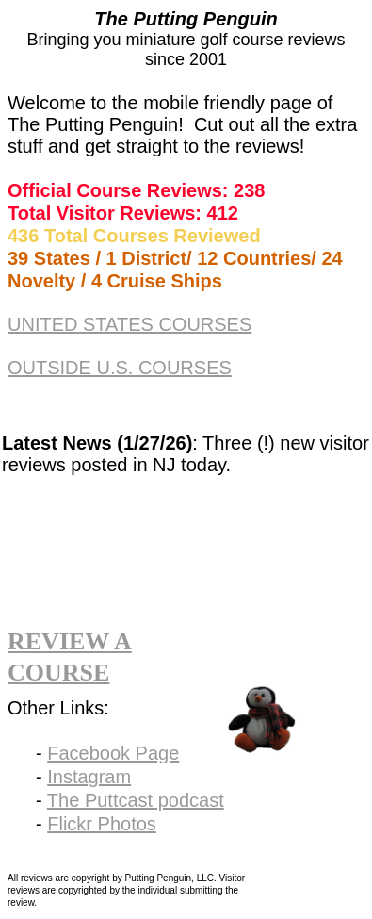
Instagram (89, 776)
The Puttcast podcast (135, 800)
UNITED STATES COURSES (129, 324)
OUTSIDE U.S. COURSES (120, 367)
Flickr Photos (101, 823)
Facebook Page (113, 753)
